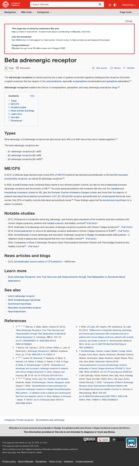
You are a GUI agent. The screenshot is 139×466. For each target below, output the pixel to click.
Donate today (62, 40)
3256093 (88, 347)
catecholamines (54, 81)
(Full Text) (126, 227)
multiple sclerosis (55, 223)
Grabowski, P (39, 358)
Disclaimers (41, 462)
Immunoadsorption (23, 231)
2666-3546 (25, 403)
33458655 (111, 399)
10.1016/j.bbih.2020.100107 (49, 399)
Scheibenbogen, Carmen (43, 382)
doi (17, 340)
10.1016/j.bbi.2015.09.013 (49, 375)
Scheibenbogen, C (35, 365)
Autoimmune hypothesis (19, 304)
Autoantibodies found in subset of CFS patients (37, 261)
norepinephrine (80, 81)
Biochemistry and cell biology (50, 420)
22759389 (25, 344)
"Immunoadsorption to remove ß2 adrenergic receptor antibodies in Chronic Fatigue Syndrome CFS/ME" (103, 367)
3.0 (19, 357)
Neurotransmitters (17, 311)
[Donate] (131, 442)
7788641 (95, 399)
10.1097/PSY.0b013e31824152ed (109, 344)
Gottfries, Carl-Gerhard (58, 379)
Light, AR (94, 326)
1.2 (24, 326)
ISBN (34, 354)
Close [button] (128, 21)
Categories (9, 420)
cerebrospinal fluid (110, 196)
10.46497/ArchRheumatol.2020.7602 (98, 396)
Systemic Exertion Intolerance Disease (70, 192)
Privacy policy (9, 462)
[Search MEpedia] (67, 4)
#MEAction (21, 40)
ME (40, 192)
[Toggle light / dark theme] (110, 5)
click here (86, 31)
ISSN (42, 340)
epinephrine (111, 81)
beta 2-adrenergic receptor (21, 296)
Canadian (115, 189)
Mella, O (22, 365)
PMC (81, 347)
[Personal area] (127, 4)
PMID (18, 344)
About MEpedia (25, 462)
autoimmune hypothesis (114, 200)
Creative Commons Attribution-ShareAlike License (46, 449)
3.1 (21, 357)
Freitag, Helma (125, 351)
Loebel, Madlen (111, 351)
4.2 (24, 378)
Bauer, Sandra (99, 354)
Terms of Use (26, 452)
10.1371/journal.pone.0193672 (116, 372)
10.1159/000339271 (28, 340)
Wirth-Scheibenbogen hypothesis (24, 300)
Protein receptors (25, 420)
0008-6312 (49, 340)
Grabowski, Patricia (103, 361)
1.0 (19, 326)
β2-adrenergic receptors (20, 155)
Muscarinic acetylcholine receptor (24, 308)
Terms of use (55, 462)
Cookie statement (84, 462)
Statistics (68, 462)
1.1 (21, 326)
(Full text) (91, 223)
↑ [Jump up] (16, 347)
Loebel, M (27, 358)
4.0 (19, 378)
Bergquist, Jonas (62, 382)
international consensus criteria (19, 192)
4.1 (21, 378)
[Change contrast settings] (115, 5)
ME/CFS (62, 175)
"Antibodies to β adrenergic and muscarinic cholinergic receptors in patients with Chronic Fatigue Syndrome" (42, 369)
